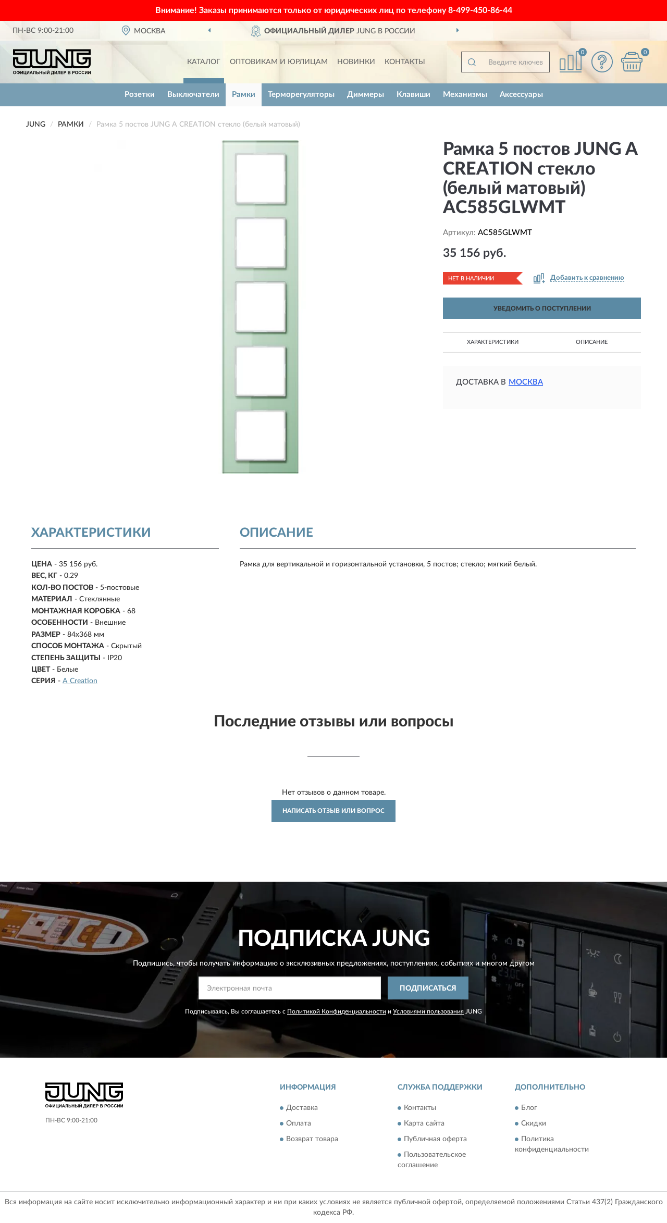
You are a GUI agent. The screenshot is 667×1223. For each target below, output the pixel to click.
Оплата (298, 1123)
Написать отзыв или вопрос (333, 811)
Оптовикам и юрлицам (279, 62)
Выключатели (193, 94)
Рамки (243, 94)
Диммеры (365, 94)
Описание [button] (592, 342)
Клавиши (413, 94)
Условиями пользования (428, 1011)
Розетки (140, 94)
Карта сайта (424, 1123)
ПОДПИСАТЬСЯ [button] (428, 988)
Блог (529, 1107)
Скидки (533, 1123)
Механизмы (465, 94)
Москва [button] (526, 382)
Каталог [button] (203, 62)
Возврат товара (312, 1139)
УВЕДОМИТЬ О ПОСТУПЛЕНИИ (542, 308)
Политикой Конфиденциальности (336, 1011)
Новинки (356, 62)
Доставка (302, 1107)
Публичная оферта (435, 1139)
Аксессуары (521, 94)
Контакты (405, 62)
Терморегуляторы (301, 94)
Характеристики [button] (492, 342)
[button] (601, 61)
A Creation (80, 681)
